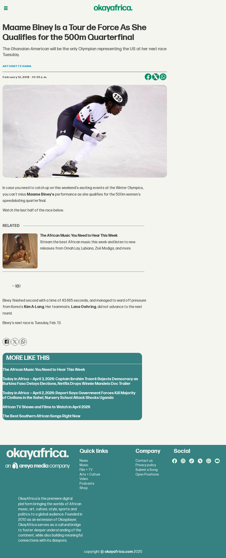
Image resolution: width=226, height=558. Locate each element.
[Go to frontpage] (113, 8)
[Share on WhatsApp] (163, 76)
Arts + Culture (90, 474)
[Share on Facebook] (148, 76)
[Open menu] (6, 8)
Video (84, 479)
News (84, 461)
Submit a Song (147, 470)
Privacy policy (146, 465)
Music (84, 465)
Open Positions (147, 474)
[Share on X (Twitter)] (155, 76)
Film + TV (86, 470)
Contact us (144, 461)
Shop (84, 488)
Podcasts (87, 484)
